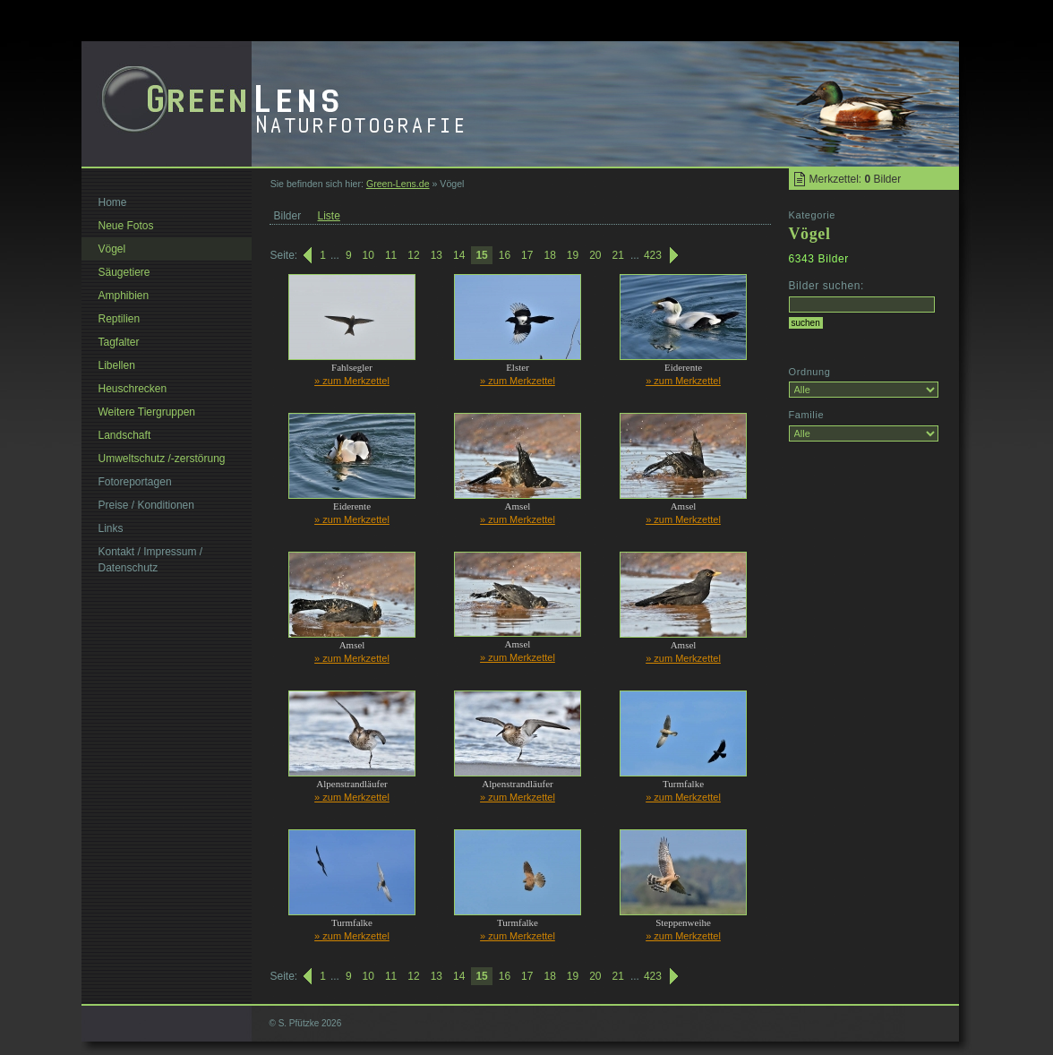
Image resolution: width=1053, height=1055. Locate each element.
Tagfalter (119, 342)
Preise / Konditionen (146, 505)
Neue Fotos (126, 225)
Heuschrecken (132, 388)
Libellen (116, 365)
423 (653, 255)
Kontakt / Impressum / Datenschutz (150, 559)
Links (111, 528)
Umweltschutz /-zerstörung (162, 458)
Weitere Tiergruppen (147, 412)
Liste (329, 216)
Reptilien (119, 319)
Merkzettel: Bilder (855, 179)
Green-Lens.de (398, 183)
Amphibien (124, 295)
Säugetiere (124, 272)
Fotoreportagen (135, 482)
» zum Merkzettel (352, 380)
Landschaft (124, 435)
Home (112, 202)
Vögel (112, 249)
